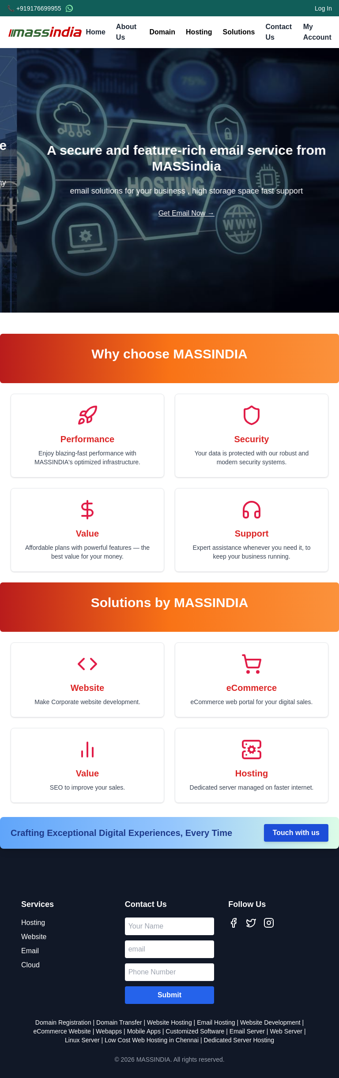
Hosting (199, 32)
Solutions (239, 32)
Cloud (30, 965)
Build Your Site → (169, 218)
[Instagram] (269, 923)
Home (95, 32)
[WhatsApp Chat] (69, 8)
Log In (323, 8)
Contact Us (278, 33)
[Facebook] (233, 923)
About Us (127, 33)
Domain (162, 32)
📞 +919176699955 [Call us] (34, 8)
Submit (169, 995)
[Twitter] (251, 923)
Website (34, 936)
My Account (317, 33)
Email (30, 951)
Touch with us (296, 832)
